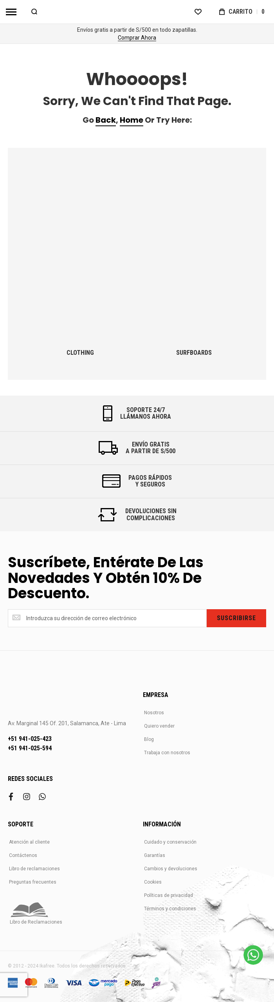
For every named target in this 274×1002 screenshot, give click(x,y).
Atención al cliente (29, 842)
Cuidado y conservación (170, 842)
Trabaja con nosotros (167, 752)
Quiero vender (159, 726)
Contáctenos (23, 855)
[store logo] (137, 11)
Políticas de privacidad (168, 895)
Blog (149, 739)
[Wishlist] (198, 12)
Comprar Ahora (137, 37)
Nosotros (154, 712)
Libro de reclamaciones (34, 868)
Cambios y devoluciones (170, 868)
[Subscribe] (236, 618)
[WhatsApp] (253, 955)
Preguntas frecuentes (32, 882)
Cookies (153, 882)
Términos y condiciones (170, 908)
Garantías (154, 855)
